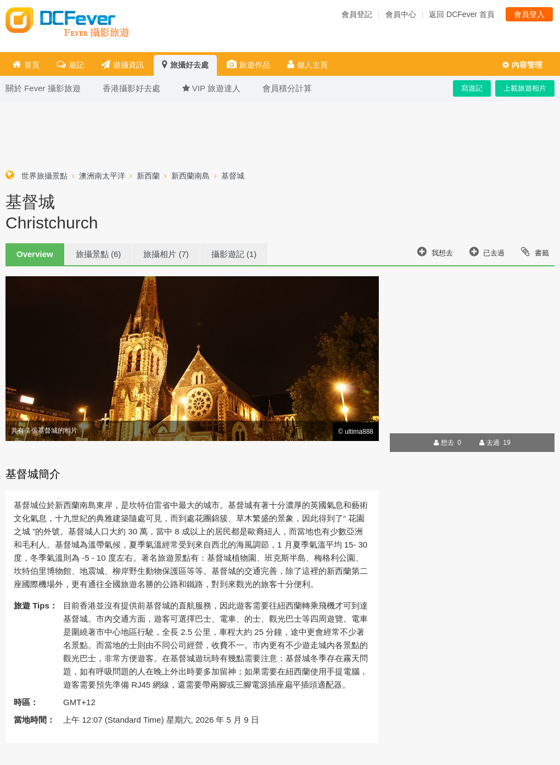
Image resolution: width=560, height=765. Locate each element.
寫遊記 (472, 88)
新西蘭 (148, 175)
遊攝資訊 (122, 64)
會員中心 (400, 14)
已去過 (487, 251)
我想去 (435, 251)
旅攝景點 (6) (98, 254)
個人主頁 (307, 64)
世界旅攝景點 (44, 175)
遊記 (70, 64)
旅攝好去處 (185, 64)
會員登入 (529, 14)
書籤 (535, 251)
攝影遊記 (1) (234, 254)
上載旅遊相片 (524, 88)
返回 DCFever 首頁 (462, 14)
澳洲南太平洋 (102, 175)
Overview (34, 254)
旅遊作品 (248, 64)
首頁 (26, 64)
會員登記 (356, 14)
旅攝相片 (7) (166, 254)
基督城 (232, 175)
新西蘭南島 (190, 175)
